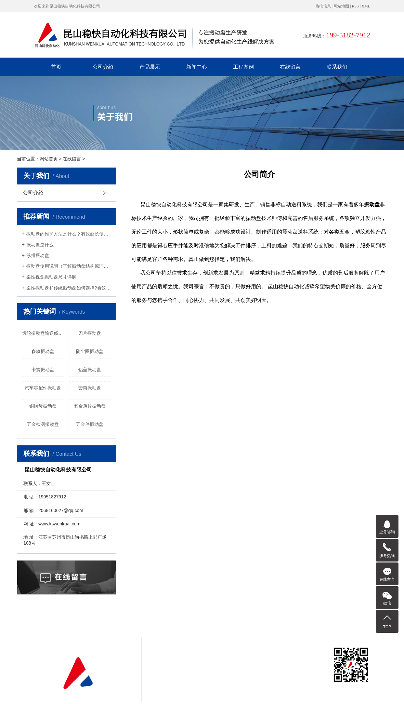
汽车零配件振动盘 (43, 387)
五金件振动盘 (89, 424)
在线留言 (290, 67)
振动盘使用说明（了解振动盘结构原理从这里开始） (68, 266)
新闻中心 (196, 67)
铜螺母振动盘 (43, 406)
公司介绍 (103, 67)
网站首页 (49, 158)
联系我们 (337, 67)
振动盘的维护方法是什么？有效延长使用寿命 (68, 234)
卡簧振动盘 (43, 369)
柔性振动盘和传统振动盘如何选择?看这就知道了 (68, 288)
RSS (355, 6)
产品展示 (149, 67)
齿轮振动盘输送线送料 (43, 333)
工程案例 (243, 67)
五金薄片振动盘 (90, 406)
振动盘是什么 (40, 244)
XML (365, 6)
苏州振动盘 (37, 255)
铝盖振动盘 (89, 369)
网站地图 (341, 6)
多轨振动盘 (43, 351)
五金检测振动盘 (43, 424)
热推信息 (323, 6)
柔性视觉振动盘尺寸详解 (51, 276)
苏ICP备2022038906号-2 (198, 669)
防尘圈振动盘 (89, 351)
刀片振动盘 (89, 333)
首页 (56, 67)
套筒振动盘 (89, 387)
